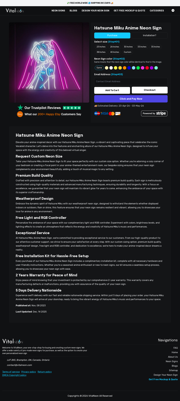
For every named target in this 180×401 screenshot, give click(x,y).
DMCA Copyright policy (14, 375)
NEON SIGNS (58, 10)
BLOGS (73, 10)
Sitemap (173, 370)
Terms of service (11, 371)
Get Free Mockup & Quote (163, 379)
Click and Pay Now (131, 98)
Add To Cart (112, 90)
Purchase (112, 35)
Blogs (175, 366)
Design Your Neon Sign (166, 375)
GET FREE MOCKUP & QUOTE (129, 10)
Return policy (45, 371)
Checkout (150, 90)
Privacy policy (28, 371)
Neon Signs (172, 361)
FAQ (176, 348)
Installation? (149, 35)
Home (175, 352)
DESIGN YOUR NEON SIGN (95, 10)
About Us (173, 357)
